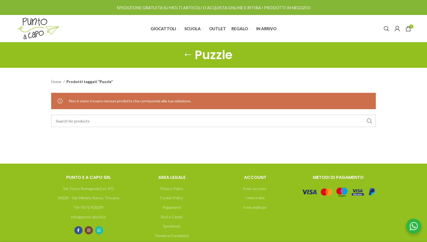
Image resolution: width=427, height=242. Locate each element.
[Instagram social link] (89, 230)
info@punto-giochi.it (88, 217)
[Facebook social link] (78, 230)
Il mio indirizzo (255, 207)
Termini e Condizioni (171, 235)
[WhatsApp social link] (99, 230)
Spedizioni (171, 226)
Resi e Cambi (171, 217)
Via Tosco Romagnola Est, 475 (88, 188)
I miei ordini (254, 197)
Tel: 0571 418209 (88, 207)
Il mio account (255, 188)
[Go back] (188, 55)
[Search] (386, 28)
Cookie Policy (171, 197)
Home (56, 81)
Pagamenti (172, 207)
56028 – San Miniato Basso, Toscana (88, 197)
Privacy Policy (171, 188)
